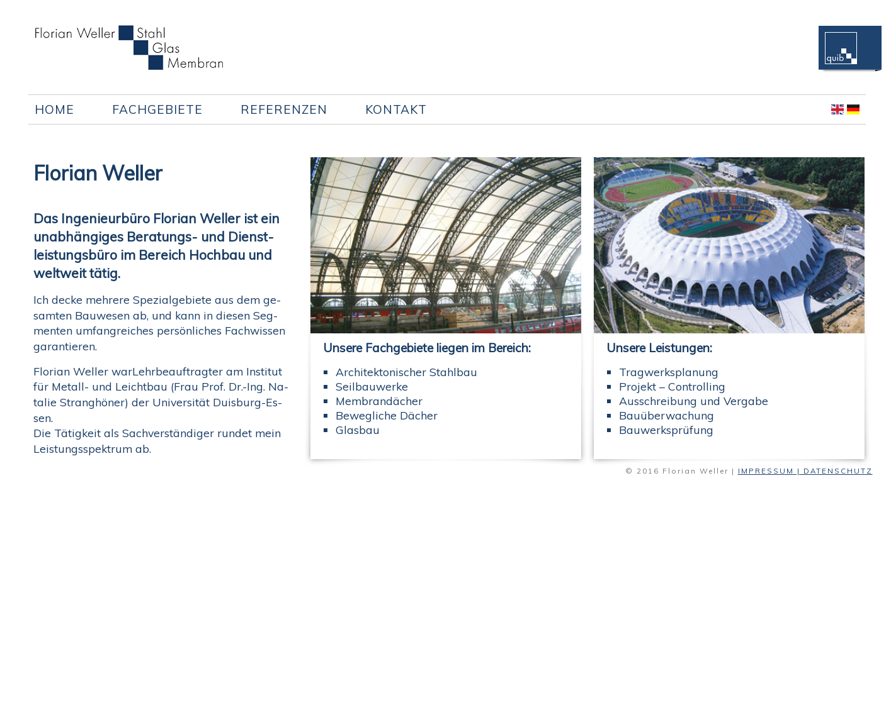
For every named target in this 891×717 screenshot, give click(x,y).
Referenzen (284, 109)
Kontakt (396, 109)
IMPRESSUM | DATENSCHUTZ (805, 470)
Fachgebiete (157, 109)
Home (54, 109)
